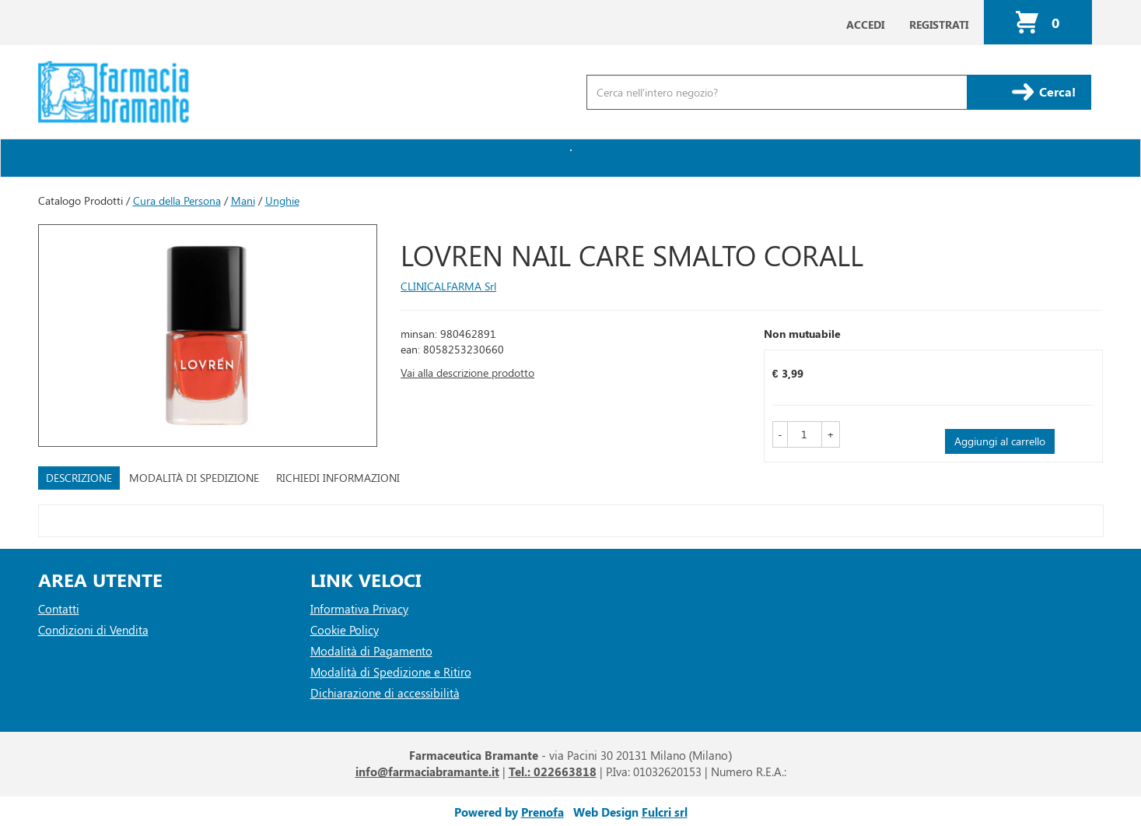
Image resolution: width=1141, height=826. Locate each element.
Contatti (58, 609)
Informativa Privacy (359, 609)
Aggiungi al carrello (999, 441)
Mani (243, 200)
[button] (780, 434)
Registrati (938, 24)
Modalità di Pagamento (371, 651)
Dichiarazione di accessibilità (385, 693)
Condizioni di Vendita (93, 630)
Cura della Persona (177, 200)
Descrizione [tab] (79, 477)
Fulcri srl (665, 812)
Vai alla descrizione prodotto (467, 372)
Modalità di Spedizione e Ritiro (390, 672)
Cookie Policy (344, 630)
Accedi (865, 24)
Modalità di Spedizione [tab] (194, 477)
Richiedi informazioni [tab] (338, 477)
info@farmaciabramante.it (427, 771)
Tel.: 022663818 (553, 771)
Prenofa (542, 812)
